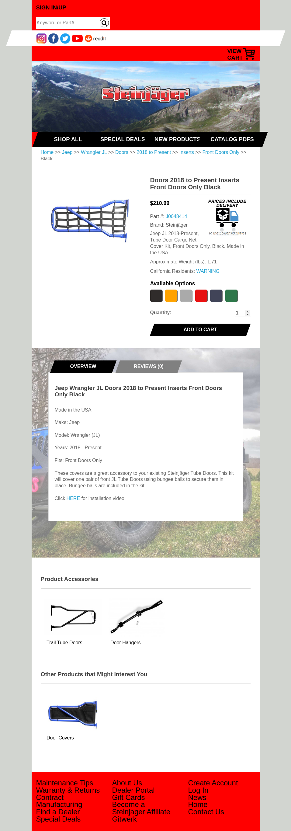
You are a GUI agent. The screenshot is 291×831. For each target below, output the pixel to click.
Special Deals (58, 819)
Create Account (213, 783)
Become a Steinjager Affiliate (141, 808)
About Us (127, 783)
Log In (198, 790)
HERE (73, 498)
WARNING (208, 271)
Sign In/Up (51, 7)
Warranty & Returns (68, 790)
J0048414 (176, 216)
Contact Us (206, 812)
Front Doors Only (220, 152)
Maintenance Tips (64, 783)
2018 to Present (154, 152)
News (197, 797)
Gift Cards (128, 797)
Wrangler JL (94, 152)
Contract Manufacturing (59, 801)
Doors (121, 152)
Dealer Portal (133, 790)
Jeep (67, 152)
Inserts (186, 152)
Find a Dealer (58, 812)
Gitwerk (124, 819)
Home (47, 152)
